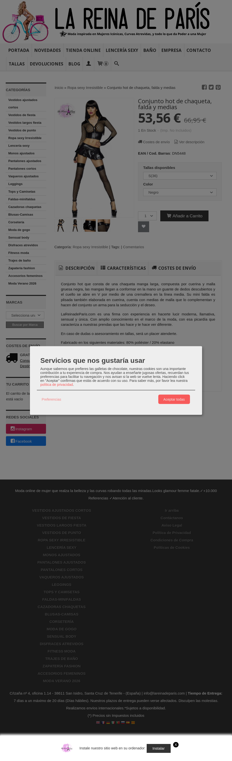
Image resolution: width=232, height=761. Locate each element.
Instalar (159, 748)
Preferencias (51, 399)
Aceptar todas (174, 399)
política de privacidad (56, 385)
